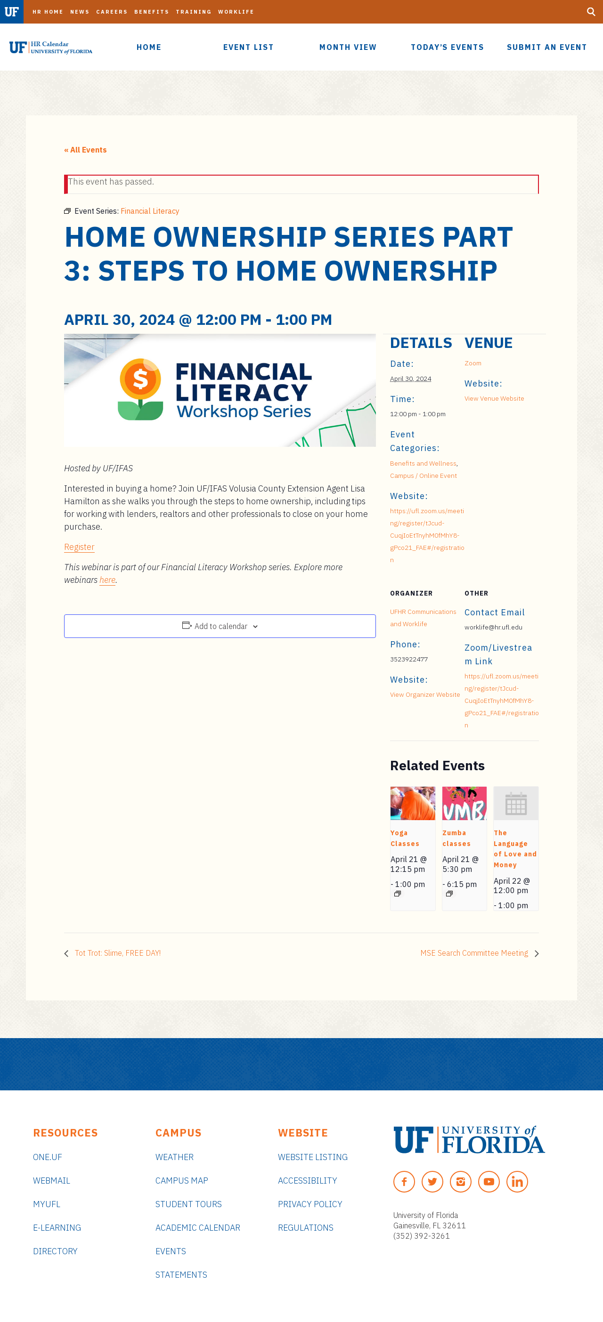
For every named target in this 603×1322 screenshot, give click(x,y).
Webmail (51, 1180)
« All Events (85, 149)
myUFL (46, 1204)
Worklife (236, 11)
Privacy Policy (310, 1204)
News (80, 11)
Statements (181, 1274)
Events (170, 1251)
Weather (174, 1157)
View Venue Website (494, 398)
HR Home (48, 11)
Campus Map (181, 1180)
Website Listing (313, 1157)
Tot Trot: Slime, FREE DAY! (117, 953)
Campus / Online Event (423, 475)
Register (79, 546)
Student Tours (188, 1204)
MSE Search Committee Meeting (475, 953)
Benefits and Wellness (423, 463)
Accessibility (307, 1180)
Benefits (151, 11)
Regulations (306, 1227)
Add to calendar (221, 626)
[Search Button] (591, 12)
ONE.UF (47, 1157)
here (107, 579)
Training (194, 11)
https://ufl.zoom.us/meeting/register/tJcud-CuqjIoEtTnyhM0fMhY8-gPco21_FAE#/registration (427, 535)
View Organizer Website (425, 694)
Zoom (472, 363)
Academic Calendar (197, 1227)
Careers (112, 11)
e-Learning (57, 1227)
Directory (55, 1251)
